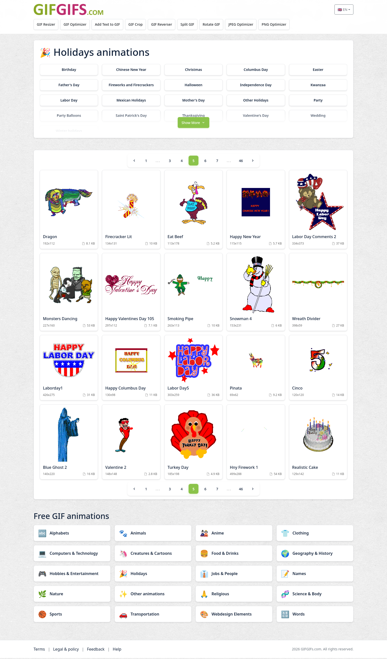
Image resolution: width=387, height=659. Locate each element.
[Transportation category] (153, 615)
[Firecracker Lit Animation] (131, 210)
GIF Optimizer (75, 24)
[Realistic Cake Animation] (318, 443)
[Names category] (315, 574)
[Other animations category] (153, 595)
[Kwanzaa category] (318, 85)
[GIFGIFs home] (68, 9)
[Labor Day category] (69, 100)
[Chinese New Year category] (131, 69)
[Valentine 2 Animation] (131, 443)
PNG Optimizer (277, 24)
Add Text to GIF (108, 24)
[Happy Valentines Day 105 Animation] (131, 293)
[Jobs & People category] (234, 574)
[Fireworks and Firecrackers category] (131, 85)
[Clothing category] (315, 534)
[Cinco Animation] (318, 368)
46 (241, 162)
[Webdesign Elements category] (234, 615)
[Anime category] (234, 534)
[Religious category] (234, 595)
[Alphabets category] (72, 534)
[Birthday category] (69, 69)
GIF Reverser (163, 24)
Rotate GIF (213, 24)
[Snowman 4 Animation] (256, 293)
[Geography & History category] (315, 554)
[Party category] (318, 100)
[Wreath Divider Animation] (318, 293)
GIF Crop (137, 24)
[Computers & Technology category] (72, 554)
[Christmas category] (193, 69)
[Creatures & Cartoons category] (153, 554)
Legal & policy (66, 650)
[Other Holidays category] (256, 100)
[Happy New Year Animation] (256, 210)
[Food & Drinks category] (234, 554)
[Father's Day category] (69, 85)
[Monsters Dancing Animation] (69, 293)
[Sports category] (72, 615)
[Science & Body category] (315, 595)
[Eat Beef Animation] (193, 210)
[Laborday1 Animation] (69, 368)
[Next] (253, 162)
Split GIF (189, 24)
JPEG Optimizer (243, 24)
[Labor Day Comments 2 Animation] (318, 210)
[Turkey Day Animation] (193, 443)
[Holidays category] (153, 574)
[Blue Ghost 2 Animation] (69, 443)
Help (117, 650)
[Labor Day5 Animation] (193, 368)
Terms (39, 650)
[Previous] (134, 162)
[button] (193, 123)
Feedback (95, 650)
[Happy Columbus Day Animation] (131, 368)
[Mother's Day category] (193, 100)
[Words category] (315, 615)
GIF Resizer (46, 24)
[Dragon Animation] (69, 210)
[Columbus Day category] (256, 69)
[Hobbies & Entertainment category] (72, 574)
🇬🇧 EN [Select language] (342, 9)
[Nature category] (72, 595)
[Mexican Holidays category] (131, 100)
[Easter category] (318, 69)
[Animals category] (153, 534)
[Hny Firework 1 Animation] (256, 443)
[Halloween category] (193, 85)
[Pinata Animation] (256, 368)
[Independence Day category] (256, 85)
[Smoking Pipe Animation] (193, 293)
